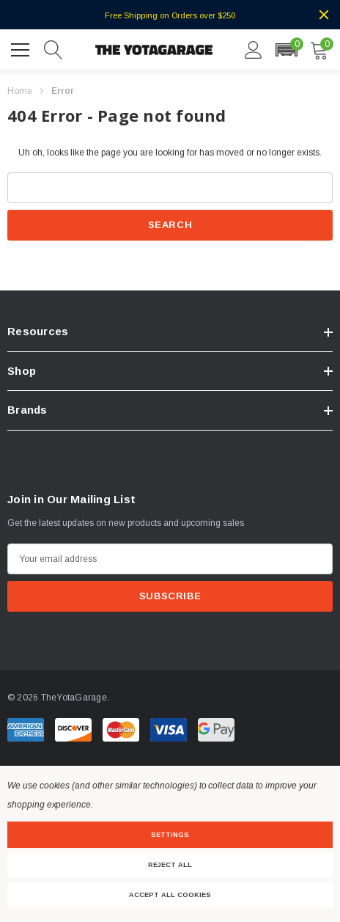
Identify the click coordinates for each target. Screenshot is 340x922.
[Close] (323, 14)
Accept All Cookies (170, 895)
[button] (286, 50)
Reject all (170, 864)
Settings (170, 834)
